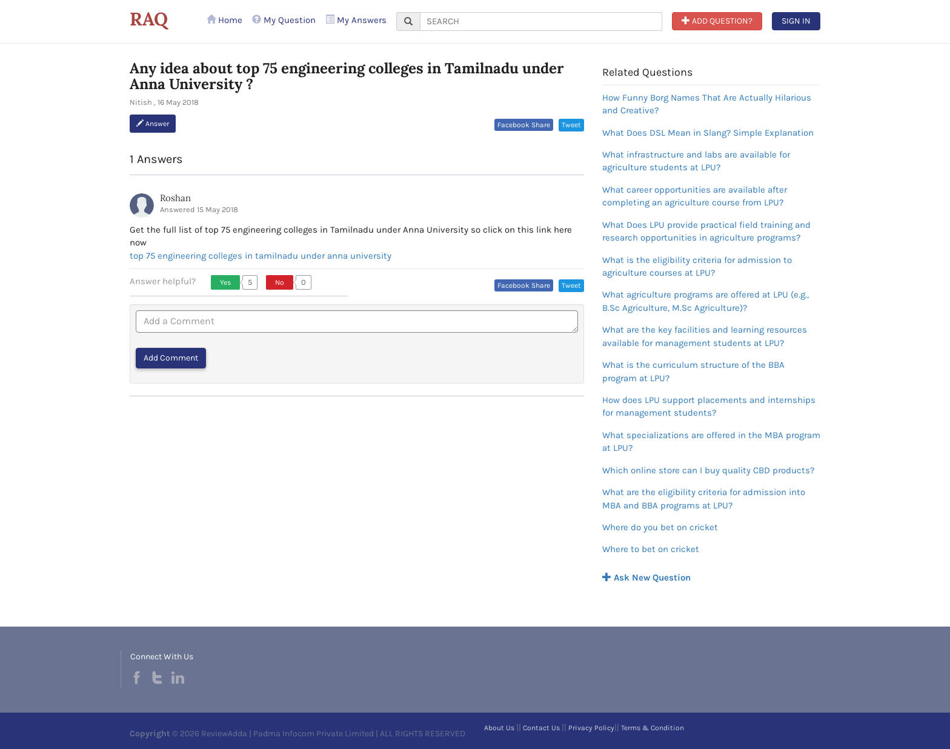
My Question (284, 20)
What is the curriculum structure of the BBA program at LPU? (693, 371)
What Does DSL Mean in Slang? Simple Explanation (708, 132)
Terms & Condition (652, 728)
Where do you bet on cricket (660, 527)
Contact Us (541, 728)
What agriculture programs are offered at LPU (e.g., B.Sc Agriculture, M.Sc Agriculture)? (705, 301)
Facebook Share (523, 125)
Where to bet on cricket (650, 549)
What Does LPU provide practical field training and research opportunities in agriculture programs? (706, 231)
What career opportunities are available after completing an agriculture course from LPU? (694, 196)
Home (224, 20)
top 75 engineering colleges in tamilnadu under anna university (260, 255)
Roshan (175, 198)
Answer (152, 123)
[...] (541, 21)
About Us (499, 728)
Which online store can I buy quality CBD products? (708, 470)
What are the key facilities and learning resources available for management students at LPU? (704, 336)
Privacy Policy (591, 728)
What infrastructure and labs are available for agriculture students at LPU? (696, 161)
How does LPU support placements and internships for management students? (708, 406)
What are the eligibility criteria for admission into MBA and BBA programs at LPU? (703, 498)
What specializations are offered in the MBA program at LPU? (711, 441)
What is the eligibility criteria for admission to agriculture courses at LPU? (697, 266)
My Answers (356, 20)
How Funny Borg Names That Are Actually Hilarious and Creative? (706, 104)
